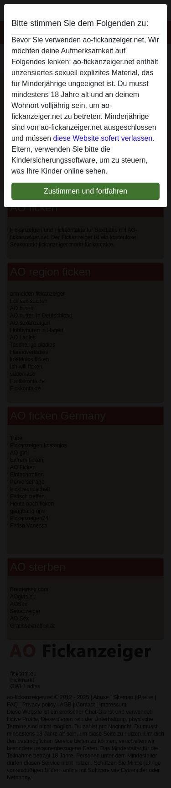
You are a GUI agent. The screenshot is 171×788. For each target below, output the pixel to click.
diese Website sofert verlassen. (104, 138)
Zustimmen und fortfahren (85, 191)
